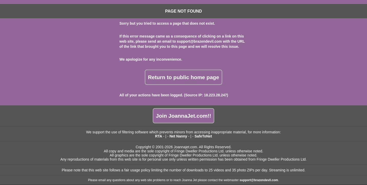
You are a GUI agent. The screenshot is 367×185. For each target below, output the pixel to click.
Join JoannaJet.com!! (183, 116)
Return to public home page (183, 77)
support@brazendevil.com (199, 41)
